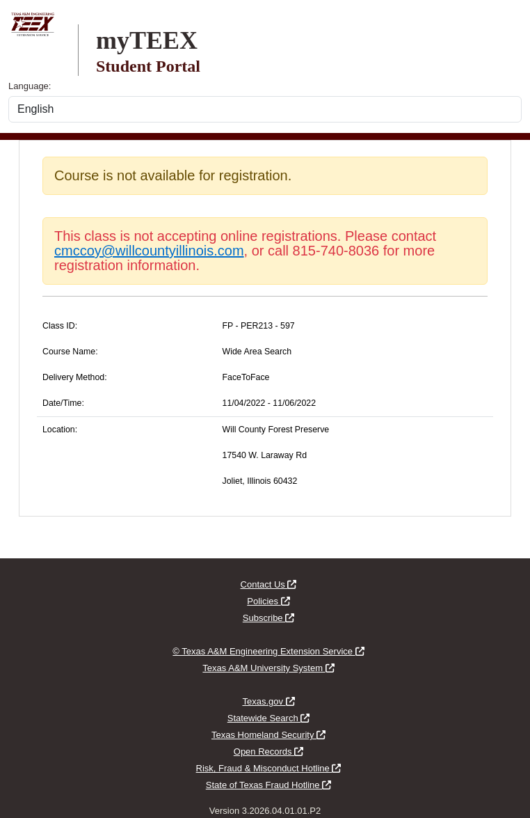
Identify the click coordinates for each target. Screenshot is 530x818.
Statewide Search (268, 718)
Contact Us (269, 584)
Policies (268, 601)
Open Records (268, 751)
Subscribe (268, 618)
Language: (29, 86)
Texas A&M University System (268, 668)
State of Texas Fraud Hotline (268, 785)
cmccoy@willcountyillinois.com (149, 250)
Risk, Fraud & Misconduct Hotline (269, 768)
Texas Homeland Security (268, 735)
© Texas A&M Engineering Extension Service (268, 651)
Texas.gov (268, 701)
